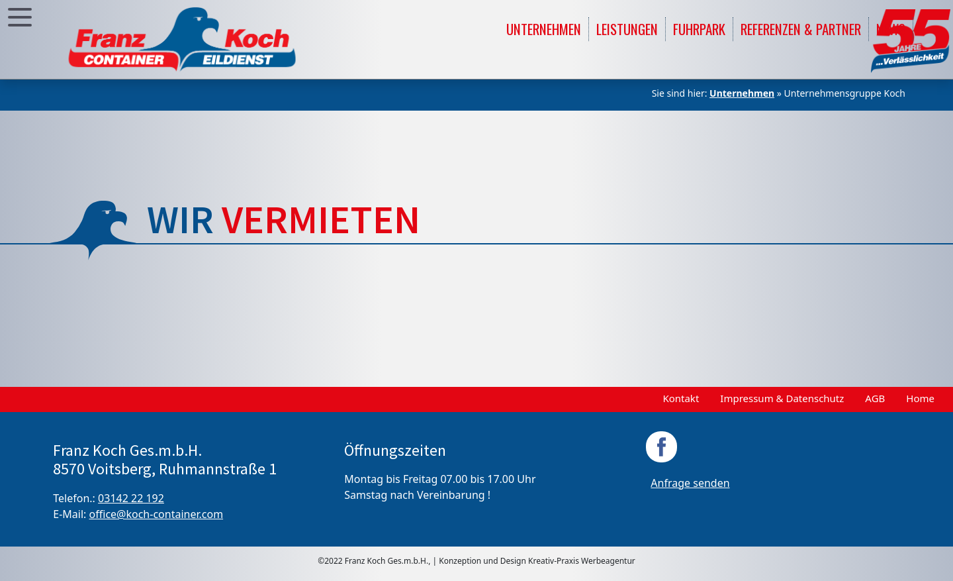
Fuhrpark (699, 29)
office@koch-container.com (156, 514)
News (890, 29)
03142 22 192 (131, 498)
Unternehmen (543, 29)
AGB (875, 398)
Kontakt (680, 398)
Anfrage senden (690, 483)
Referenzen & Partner (801, 29)
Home (920, 398)
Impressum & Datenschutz (782, 398)
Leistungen (627, 29)
